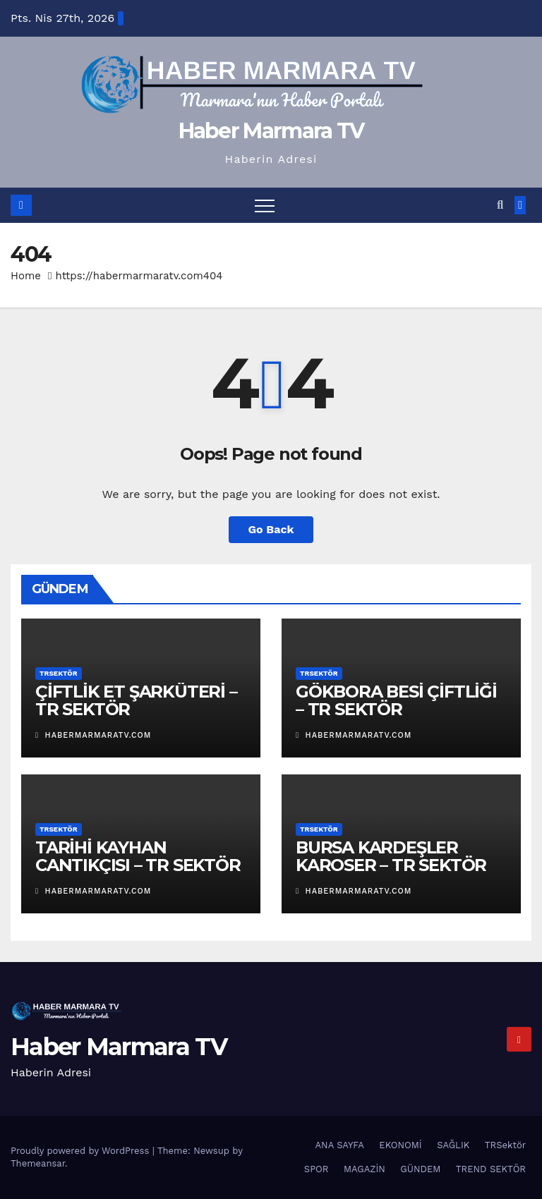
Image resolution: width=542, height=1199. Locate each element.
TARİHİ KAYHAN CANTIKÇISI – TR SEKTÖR (138, 856)
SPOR (316, 1169)
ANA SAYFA (339, 1145)
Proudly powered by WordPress (81, 1150)
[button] (500, 205)
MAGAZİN (364, 1169)
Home (26, 275)
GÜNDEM (420, 1169)
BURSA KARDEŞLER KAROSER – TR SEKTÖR (391, 856)
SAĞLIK (453, 1145)
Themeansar (38, 1163)
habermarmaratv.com (93, 735)
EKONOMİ (400, 1145)
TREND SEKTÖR (491, 1169)
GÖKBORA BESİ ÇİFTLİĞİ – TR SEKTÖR (396, 700)
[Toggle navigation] (265, 205)
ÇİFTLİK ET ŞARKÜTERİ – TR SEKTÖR (136, 700)
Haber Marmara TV (271, 131)
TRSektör (59, 673)
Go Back (271, 529)
